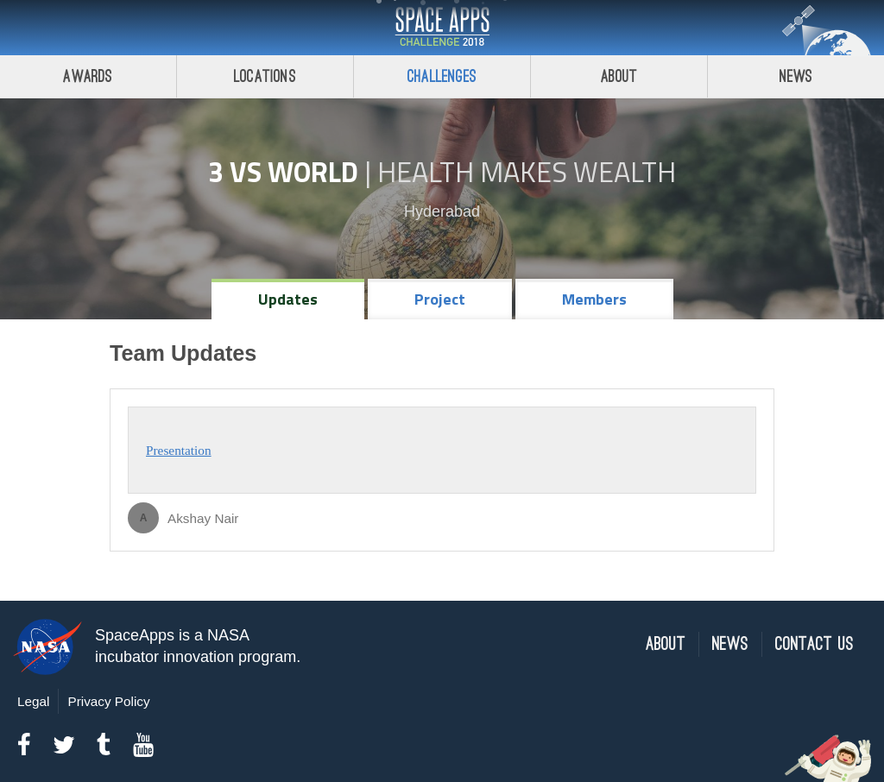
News (796, 76)
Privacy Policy (108, 701)
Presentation (179, 450)
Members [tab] (594, 299)
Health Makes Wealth (526, 171)
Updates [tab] (288, 299)
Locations (265, 76)
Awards (87, 76)
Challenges (442, 76)
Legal (33, 701)
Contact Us (814, 644)
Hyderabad (442, 211)
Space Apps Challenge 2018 (442, 27)
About (619, 76)
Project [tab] (439, 299)
